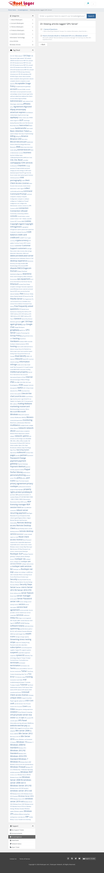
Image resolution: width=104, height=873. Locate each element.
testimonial (18, 671)
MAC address (13, 404)
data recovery (21, 251)
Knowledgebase (23, 10)
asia (27, 117)
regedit (16, 518)
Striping (23, 642)
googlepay (14, 330)
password (30, 455)
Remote (12, 520)
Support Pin (18, 650)
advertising (20, 104)
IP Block (23, 379)
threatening (18, 674)
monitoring (27, 420)
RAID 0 (28, 497)
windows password (15, 772)
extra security (21, 291)
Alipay (12, 109)
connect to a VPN (26, 205)
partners (24, 455)
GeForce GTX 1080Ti (18, 316)
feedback (17, 294)
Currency (16, 243)
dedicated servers (15, 258)
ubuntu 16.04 (21, 687)
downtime (27, 274)
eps (18, 279)
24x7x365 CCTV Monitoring (17, 72)
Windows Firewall (17, 767)
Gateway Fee (20, 311)
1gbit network (20, 58)
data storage (28, 251)
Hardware (14, 341)
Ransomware (26, 499)
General (17, 318)
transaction (13, 680)
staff (15, 631)
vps (22, 717)
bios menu (24, 139)
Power (17, 481)
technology (13, 658)
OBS (11, 441)
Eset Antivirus (17, 281)
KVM (21, 385)
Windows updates (18, 811)
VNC (17, 718)
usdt (12, 703)
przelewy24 (27, 492)
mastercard (25, 406)
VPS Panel (22, 720)
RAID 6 (21, 499)
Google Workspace (20, 327)
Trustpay (12, 685)
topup (23, 677)
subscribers (24, 645)
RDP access (24, 502)
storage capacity (24, 637)
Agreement (18, 106)
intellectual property (19, 372)
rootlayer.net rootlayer (20, 572)
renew (25, 534)
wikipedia (12, 731)
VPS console (28, 718)
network (22, 428)
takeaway (27, 655)
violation (14, 712)
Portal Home (12, 10)
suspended (21, 652)
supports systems (26, 650)
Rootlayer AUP (16, 553)
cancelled (25, 160)
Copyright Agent (17, 224)
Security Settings (28, 582)
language (25, 385)
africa (11, 107)
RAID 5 (17, 499)
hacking (16, 338)
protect (19, 492)
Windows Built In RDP (25, 762)
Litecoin (24, 393)
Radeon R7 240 (19, 497)
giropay (18, 324)
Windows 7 (23, 759)
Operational (13, 452)
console (13, 216)
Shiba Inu (14, 618)
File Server (27, 294)
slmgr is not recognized (25, 618)
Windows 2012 (22, 748)
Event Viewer (26, 284)
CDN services (27, 162)
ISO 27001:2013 (24, 382)
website (13, 725)
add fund (12, 96)
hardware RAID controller (26, 341)
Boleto (22, 147)
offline (18, 441)
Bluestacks (13, 147)
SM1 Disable (13, 620)
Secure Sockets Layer (22, 577)
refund (12, 518)
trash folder (20, 680)
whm (29, 726)
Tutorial (23, 684)
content (12, 219)
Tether (24, 671)
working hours (14, 817)
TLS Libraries (18, 677)
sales (11, 574)
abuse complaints (14, 79)
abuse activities (27, 76)
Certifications (13, 166)
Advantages (13, 104)
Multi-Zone (27, 423)
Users (25, 706)
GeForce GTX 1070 (19, 314)
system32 (20, 655)
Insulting (28, 369)
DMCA (20, 268)
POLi (15, 478)
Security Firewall (22, 579)
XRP (27, 816)
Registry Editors (22, 518)
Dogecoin (27, 268)
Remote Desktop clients (22, 528)
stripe (12, 642)
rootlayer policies (20, 556)
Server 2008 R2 (21, 587)
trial (24, 679)
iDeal (17, 356)
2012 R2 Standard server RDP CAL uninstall (21, 65)
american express (18, 112)
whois (31, 728)
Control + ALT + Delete (20, 219)
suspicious (13, 655)
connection (23, 208)
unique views (16, 697)
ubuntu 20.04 (13, 690)
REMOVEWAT (20, 534)
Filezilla (16, 296)
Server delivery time (15, 593)
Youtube (16, 819)
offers (14, 441)
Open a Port (21, 445)
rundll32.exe (29, 572)
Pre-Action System (24, 481)
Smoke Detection (25, 620)
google (24, 324)
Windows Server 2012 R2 (20, 785)
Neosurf (16, 428)
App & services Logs (23, 115)
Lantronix (30, 385)
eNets (24, 276)
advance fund (29, 101)
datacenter (13, 253)
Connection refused (18, 211)
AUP (21, 120)
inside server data (22, 365)
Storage (18, 637)
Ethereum (14, 284)
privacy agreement (18, 483)
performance (26, 472)
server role (15, 601)
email (15, 276)
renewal (30, 534)
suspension (27, 652)
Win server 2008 (22, 730)
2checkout (27, 72)
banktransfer (20, 128)
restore (17, 547)
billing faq (18, 136)
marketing (14, 406)
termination (15, 665)
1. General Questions (67, 30)
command (27, 191)
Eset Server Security (26, 281)
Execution (24, 287)
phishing (22, 475)
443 (30, 74)
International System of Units (17, 377)
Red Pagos (29, 513)
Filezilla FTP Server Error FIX (25, 296)
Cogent (22, 188)
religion (29, 518)
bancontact (24, 125)
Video (12, 709)
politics (24, 478)
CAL (12, 160)
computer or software (23, 199)
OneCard (27, 443)
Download (24, 271)
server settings (24, 601)
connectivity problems (22, 213)
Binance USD (15, 139)
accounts (29, 92)
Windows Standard (20, 809)
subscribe (18, 645)
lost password (29, 401)
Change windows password (23, 168)
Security (13, 579)
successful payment (26, 647)
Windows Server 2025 (19, 804)
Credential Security (21, 232)
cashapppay (15, 162)
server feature (27, 593)
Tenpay (23, 658)
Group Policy (15, 335)
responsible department (24, 542)
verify (29, 706)
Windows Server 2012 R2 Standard (19, 788)
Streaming (14, 639)
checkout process (14, 178)
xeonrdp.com (21, 817)
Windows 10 (21, 742)
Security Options (19, 582)
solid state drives (29, 626)
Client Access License (19, 183)
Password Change (18, 458)
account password (21, 92)
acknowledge (13, 94)
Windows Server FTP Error (19, 806)
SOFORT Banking (25, 623)
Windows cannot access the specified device (21, 764)
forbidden (24, 301)
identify (23, 356)
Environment (13, 279)
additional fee (25, 96)
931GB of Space (14, 76)
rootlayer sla (20, 559)
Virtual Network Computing (25, 712)
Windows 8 (15, 761)
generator (18, 321)
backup (12, 123)
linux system (18, 393)
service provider (24, 610)
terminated (22, 663)
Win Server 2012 (26, 733)
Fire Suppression (27, 299)
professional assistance (24, 486)
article (24, 117)
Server (13, 587)
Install (28, 365)
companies (13, 196)
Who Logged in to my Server (22, 728)
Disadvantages (14, 266)
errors (11, 281)
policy (19, 478)
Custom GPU (22, 243)
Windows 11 (30, 742)
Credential (13, 232)
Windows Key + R (17, 769)
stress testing (25, 639)
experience (30, 287)
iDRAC (28, 356)
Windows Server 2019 (19, 799)
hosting (13, 346)
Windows (17, 739)
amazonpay (21, 109)
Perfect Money (16, 472)
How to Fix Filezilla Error (25, 349)
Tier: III (26, 674)
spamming (15, 628)
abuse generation (24, 79)
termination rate (25, 666)
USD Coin (29, 700)
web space (24, 723)
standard (19, 631)
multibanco (15, 425)
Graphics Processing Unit (22, 333)
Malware (28, 403)
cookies (27, 221)
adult (24, 101)
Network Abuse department (17, 433)
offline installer (24, 441)
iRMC (18, 382)
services (19, 615)
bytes (21, 155)
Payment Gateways (23, 464)
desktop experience (18, 260)
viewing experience (28, 709)
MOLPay (24, 417)
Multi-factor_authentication (17, 423)
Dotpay (19, 271)
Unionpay (30, 695)
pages (12, 455)
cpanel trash (24, 229)
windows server (13, 774)
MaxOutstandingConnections (17, 409)
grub (23, 336)
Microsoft (13, 412)
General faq (24, 319)
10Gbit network (18, 56)
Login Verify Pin (25, 399)
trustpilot (17, 685)
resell (16, 537)
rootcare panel (18, 551)
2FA (19, 74)
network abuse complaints (23, 431)
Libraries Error (14, 391)
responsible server (15, 544)
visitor (13, 717)
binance (24, 136)
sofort (17, 623)
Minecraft (21, 414)
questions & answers (23, 495)
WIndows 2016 (22, 753)
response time (14, 542)
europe (21, 284)
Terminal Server (14, 660)
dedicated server (26, 255)
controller (29, 219)
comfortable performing (16, 191)
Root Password (24, 549)
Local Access (19, 396)
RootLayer (25, 551)
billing (12, 136)
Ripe (25, 547)
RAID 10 (13, 499)
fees (22, 293)
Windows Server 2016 (18, 794)
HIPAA (27, 344)
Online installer (14, 445)
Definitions (23, 258)
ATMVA (31, 117)
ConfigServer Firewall (22, 201)
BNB (18, 147)
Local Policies (29, 396)
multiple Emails (24, 425)
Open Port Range (26, 447)
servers (16, 604)
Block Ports (27, 144)
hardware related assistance (17, 344)
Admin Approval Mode (20, 98)
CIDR (23, 180)
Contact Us (13, 859)
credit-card (22, 234)
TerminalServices (23, 660)
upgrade (16, 701)
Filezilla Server (16, 298)
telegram (18, 658)
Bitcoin (13, 141)
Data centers (13, 251)
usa (24, 701)
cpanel (19, 229)
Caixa (30, 157)
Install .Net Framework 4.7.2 (17, 367)
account (13, 89)
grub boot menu (29, 336)
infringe (13, 364)
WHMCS (12, 728)
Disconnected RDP (23, 266)
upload (20, 701)
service (22, 604)
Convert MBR (20, 221)
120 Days (27, 55)
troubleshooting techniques (17, 682)
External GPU (13, 291)
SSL (13, 631)
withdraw (16, 814)
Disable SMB (24, 263)
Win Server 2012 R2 (15, 736)
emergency (20, 276)
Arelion (20, 117)
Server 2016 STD (24, 590)
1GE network (27, 58)
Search (91, 16)
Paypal (27, 469)
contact (28, 216)
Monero (29, 417)
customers (22, 248)
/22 (11, 56)
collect (27, 188)
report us (12, 537)
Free (16, 306)
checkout (30, 175)
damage (29, 248)
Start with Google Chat (19, 634)
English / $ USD (89, 858)
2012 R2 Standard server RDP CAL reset (20, 63)
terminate (14, 662)
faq (26, 291)
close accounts (19, 186)
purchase (12, 495)
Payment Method (17, 466)
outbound (21, 452)
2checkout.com (14, 74)
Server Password (24, 598)
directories (30, 261)
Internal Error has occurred (20, 374)
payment (14, 461)
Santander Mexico (18, 574)
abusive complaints (21, 81)
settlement (26, 615)
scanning (25, 574)
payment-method (19, 469)
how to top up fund (19, 353)
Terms (13, 668)
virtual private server (19, 714)
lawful (20, 387)
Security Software (14, 584)
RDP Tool (23, 507)
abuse (20, 76)
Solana (21, 625)
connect (20, 205)
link (19, 390)
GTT (11, 338)
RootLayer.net (17, 569)
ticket (22, 674)
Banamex (16, 123)
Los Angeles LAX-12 (20, 401)
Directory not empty (15, 263)
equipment (25, 279)
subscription (15, 647)
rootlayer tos (17, 561)
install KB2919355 (15, 369)
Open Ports (13, 450)
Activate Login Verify (27, 94)
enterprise (29, 276)
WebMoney (31, 723)
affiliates (26, 103)
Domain (13, 271)
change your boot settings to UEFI (19, 170)
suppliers (12, 650)
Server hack (13, 596)
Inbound (18, 359)
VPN (20, 718)
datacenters (19, 253)
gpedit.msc (22, 330)
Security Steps (26, 584)
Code (18, 188)
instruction (23, 369)
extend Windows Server (16, 289)
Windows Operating (27, 769)
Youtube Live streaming (24, 819)
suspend (14, 652)
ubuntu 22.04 (20, 690)
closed (24, 186)
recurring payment (18, 513)
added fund (18, 96)
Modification (18, 417)
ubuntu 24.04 (28, 690)
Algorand (28, 106)
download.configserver (16, 274)
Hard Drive (23, 338)
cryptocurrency (21, 240)
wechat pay (22, 725)
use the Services (18, 703)
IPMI (12, 382)
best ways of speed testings (26, 134)
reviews (22, 547)
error (32, 279)
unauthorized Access (15, 692)
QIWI (16, 495)
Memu (27, 409)
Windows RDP (26, 772)
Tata (31, 655)
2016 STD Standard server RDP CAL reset (21, 67)
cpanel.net (31, 229)
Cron (25, 238)
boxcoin (27, 149)
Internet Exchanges (15, 379)
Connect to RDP (14, 208)
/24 (13, 56)
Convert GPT (13, 221)
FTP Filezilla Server (24, 309)
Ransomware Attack (15, 502)
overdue (28, 452)
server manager (24, 595)
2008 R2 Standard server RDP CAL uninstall (21, 60)
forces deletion (18, 304)
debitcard (14, 255)
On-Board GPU (21, 443)
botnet (20, 149)
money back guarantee (16, 420)
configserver (13, 201)
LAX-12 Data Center (28, 388)
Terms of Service (25, 859)
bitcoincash (22, 141)
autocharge (27, 120)
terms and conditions (21, 668)
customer (18, 246)
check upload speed (22, 175)
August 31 (16, 120)
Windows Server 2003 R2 (24, 775)
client (27, 180)
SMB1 (18, 620)
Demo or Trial (29, 258)
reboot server (22, 510)
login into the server (15, 399)
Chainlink (22, 165)
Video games (18, 709)
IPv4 (16, 382)
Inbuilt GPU (25, 359)
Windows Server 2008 (16, 777)
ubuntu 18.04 (28, 687)
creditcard (14, 237)
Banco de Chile (24, 123)
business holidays (14, 155)
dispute (13, 268)
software (14, 625)
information (24, 361)
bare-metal (30, 128)
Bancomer (16, 125)
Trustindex (27, 682)
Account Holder (22, 89)
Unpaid (24, 698)
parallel (18, 455)
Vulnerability (13, 723)
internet (29, 377)
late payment (13, 388)
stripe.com (18, 642)
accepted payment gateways (23, 86)
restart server (24, 544)
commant (29, 194)
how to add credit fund (23, 346)
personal (14, 475)
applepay (14, 117)
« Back (43, 44)
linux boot (24, 391)
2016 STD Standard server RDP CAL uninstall (22, 69)
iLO (31, 356)
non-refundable (27, 438)
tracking (29, 676)
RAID (24, 497)
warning (19, 723)
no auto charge (19, 438)
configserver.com (14, 203)
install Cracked (29, 367)
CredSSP (21, 238)
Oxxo (31, 452)
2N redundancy (25, 74)
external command (28, 289)
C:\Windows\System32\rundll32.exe (19, 157)
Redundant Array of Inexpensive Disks (20, 516)
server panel (13, 599)
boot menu (27, 147)
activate (19, 94)
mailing (21, 403)
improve (12, 359)
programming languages (16, 489)
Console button (21, 216)
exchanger (18, 287)
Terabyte (28, 658)
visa (30, 714)
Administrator (16, 101)
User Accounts (18, 706)
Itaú (30, 382)
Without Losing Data (24, 814)
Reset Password (27, 540)
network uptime (22, 436)
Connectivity (13, 213)
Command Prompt (18, 194)
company (18, 196)
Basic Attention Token (19, 131)
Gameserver (13, 311)
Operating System (22, 450)
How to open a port (15, 351)
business (27, 152)
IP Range (27, 379)
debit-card (25, 253)
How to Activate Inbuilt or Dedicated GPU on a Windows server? (67, 37)
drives (11, 276)
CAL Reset (18, 160)
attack (11, 120)
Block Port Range (19, 144)
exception (12, 287)
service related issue (21, 612)
